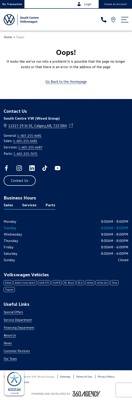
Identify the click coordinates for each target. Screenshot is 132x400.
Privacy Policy (106, 376)
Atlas (8, 282)
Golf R (56, 282)
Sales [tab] (8, 205)
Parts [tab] (50, 205)
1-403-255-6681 (29, 135)
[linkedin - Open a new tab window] (32, 168)
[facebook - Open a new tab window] (6, 168)
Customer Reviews (17, 351)
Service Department (18, 320)
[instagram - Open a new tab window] (19, 168)
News (8, 343)
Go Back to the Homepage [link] (66, 81)
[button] (12, 4)
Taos (114, 282)
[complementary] (14, 382)
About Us (10, 335)
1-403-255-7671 (25, 154)
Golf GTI (44, 282)
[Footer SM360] (86, 394)
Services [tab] (29, 205)
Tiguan (9, 289)
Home (8, 37)
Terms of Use (84, 376)
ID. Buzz (69, 282)
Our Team (10, 358)
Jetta (90, 282)
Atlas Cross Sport (25, 282)
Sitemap (65, 376)
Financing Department (19, 327)
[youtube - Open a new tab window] (57, 168)
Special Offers (13, 312)
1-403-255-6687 (30, 147)
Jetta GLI (102, 282)
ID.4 (80, 282)
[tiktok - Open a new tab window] (45, 168)
